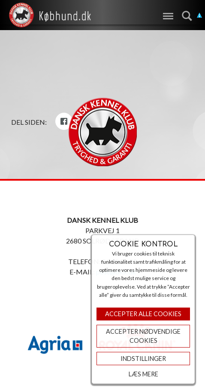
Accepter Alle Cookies (143, 313)
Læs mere (143, 374)
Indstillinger (143, 358)
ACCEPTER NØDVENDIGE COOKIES (143, 336)
